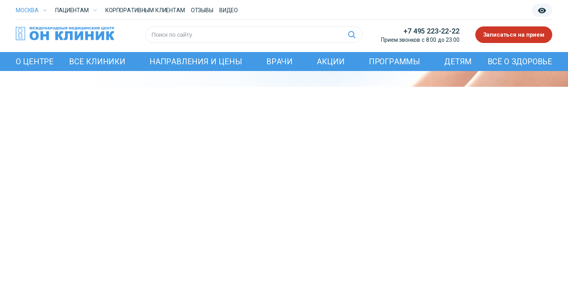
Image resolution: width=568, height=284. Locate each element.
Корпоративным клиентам (145, 10)
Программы (394, 61)
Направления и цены (195, 61)
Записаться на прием (514, 34)
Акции (330, 61)
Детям (458, 61)
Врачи (279, 61)
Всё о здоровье (520, 61)
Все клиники (97, 61)
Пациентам (72, 10)
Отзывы (202, 10)
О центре (35, 61)
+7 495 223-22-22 (431, 31)
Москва (27, 10)
